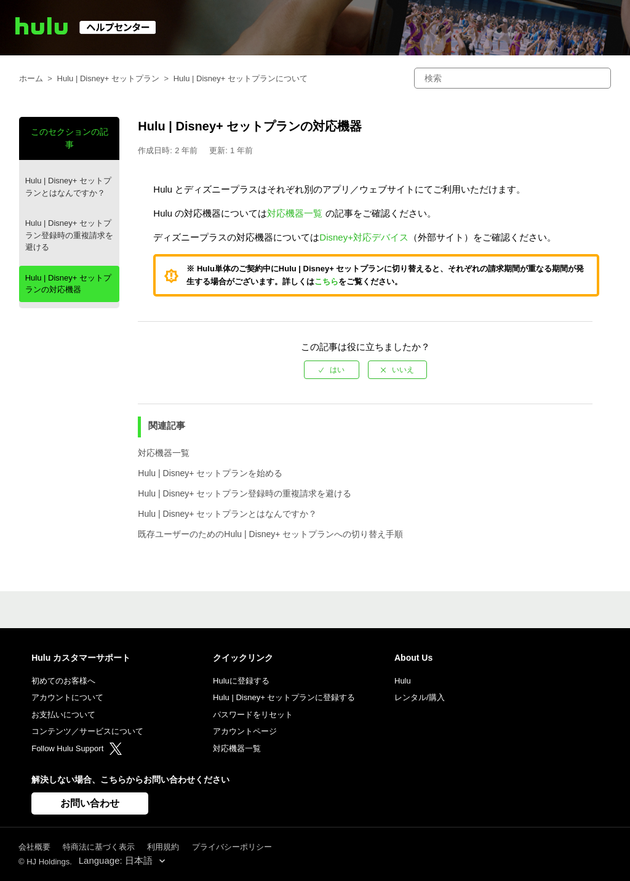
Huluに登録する (241, 680)
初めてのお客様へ (63, 680)
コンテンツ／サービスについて (87, 731)
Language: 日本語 (117, 860)
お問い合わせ (89, 803)
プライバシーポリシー (232, 846)
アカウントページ (245, 731)
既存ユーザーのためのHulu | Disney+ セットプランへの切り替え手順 (270, 534)
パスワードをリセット (253, 714)
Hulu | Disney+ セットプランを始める (210, 473)
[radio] (331, 370)
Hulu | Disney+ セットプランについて (240, 78)
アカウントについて (67, 697)
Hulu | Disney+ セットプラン (108, 78)
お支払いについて (63, 714)
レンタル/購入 (419, 697)
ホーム (31, 78)
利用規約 (163, 846)
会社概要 (34, 846)
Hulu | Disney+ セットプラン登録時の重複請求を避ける (69, 235)
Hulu (402, 680)
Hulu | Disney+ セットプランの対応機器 (68, 284)
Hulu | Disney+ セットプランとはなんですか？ (68, 186)
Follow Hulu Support (76, 748)
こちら (326, 281)
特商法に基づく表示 (99, 846)
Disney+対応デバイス (364, 237)
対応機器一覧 (294, 213)
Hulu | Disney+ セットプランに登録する (284, 697)
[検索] (512, 78)
